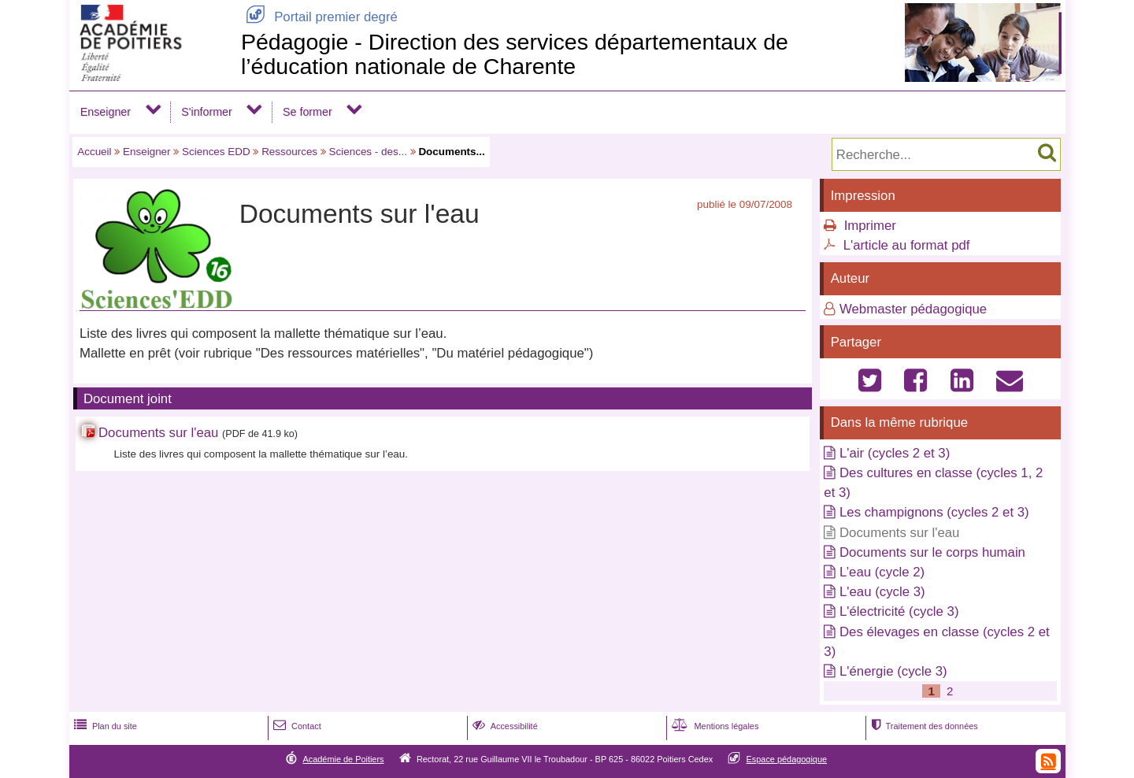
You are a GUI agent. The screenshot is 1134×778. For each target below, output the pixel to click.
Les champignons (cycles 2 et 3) (934, 512)
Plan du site (104, 726)
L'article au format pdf (906, 245)
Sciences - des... (368, 151)
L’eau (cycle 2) (882, 572)
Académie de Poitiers (343, 759)
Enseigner (105, 112)
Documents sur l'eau (158, 432)
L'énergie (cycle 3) (893, 671)
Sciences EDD (216, 151)
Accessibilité (503, 726)
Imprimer (870, 225)
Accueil (94, 151)
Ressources (289, 151)
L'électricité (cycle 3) (898, 611)
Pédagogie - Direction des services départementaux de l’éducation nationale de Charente (514, 54)
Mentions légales (713, 726)
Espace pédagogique (787, 759)
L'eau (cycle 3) (882, 591)
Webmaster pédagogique (913, 309)
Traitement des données (922, 726)
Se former (307, 112)
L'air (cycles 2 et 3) (894, 453)
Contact (295, 726)
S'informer (206, 112)
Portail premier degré (319, 16)
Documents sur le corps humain (932, 552)
